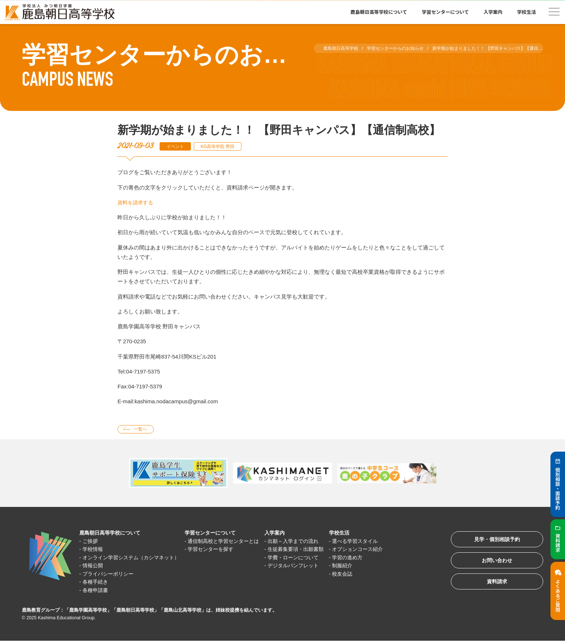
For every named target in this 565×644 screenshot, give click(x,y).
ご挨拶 (91, 542)
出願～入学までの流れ (308, 542)
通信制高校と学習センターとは (234, 542)
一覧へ (142, 429)
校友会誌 (361, 574)
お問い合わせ (493, 563)
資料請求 (494, 586)
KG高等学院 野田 (222, 146)
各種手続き (97, 583)
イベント (176, 146)
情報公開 (94, 566)
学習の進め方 (366, 558)
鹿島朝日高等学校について (378, 11)
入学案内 (493, 11)
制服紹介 (361, 566)
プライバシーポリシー (110, 574)
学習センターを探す (220, 550)
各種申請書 (97, 591)
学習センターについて (445, 11)
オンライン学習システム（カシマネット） (135, 558)
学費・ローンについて (308, 558)
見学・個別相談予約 (493, 541)
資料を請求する (136, 202)
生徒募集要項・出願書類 (311, 550)
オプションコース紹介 (377, 550)
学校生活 (526, 11)
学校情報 (94, 550)
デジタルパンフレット (308, 566)
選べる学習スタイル (374, 542)
